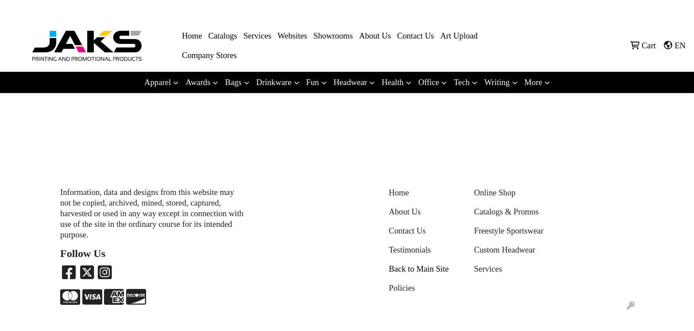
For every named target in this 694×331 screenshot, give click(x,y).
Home (192, 35)
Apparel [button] (157, 82)
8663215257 (592, 9)
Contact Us (415, 35)
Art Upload (459, 35)
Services (257, 35)
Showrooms (333, 35)
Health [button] (393, 82)
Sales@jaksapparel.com (650, 9)
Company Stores (209, 55)
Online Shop (495, 192)
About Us (375, 35)
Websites (292, 35)
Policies (402, 287)
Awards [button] (197, 82)
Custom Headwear (504, 249)
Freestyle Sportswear (509, 230)
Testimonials (410, 249)
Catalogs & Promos (506, 211)
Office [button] (428, 82)
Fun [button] (312, 82)
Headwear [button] (350, 82)
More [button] (533, 82)
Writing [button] (496, 82)
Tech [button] (462, 82)
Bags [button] (233, 82)
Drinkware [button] (274, 82)
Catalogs (222, 35)
